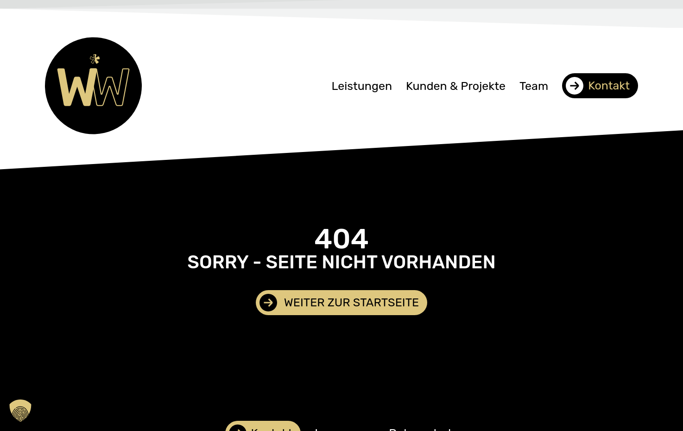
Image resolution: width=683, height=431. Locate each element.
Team (533, 86)
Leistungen (361, 86)
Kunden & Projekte (456, 86)
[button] (20, 410)
